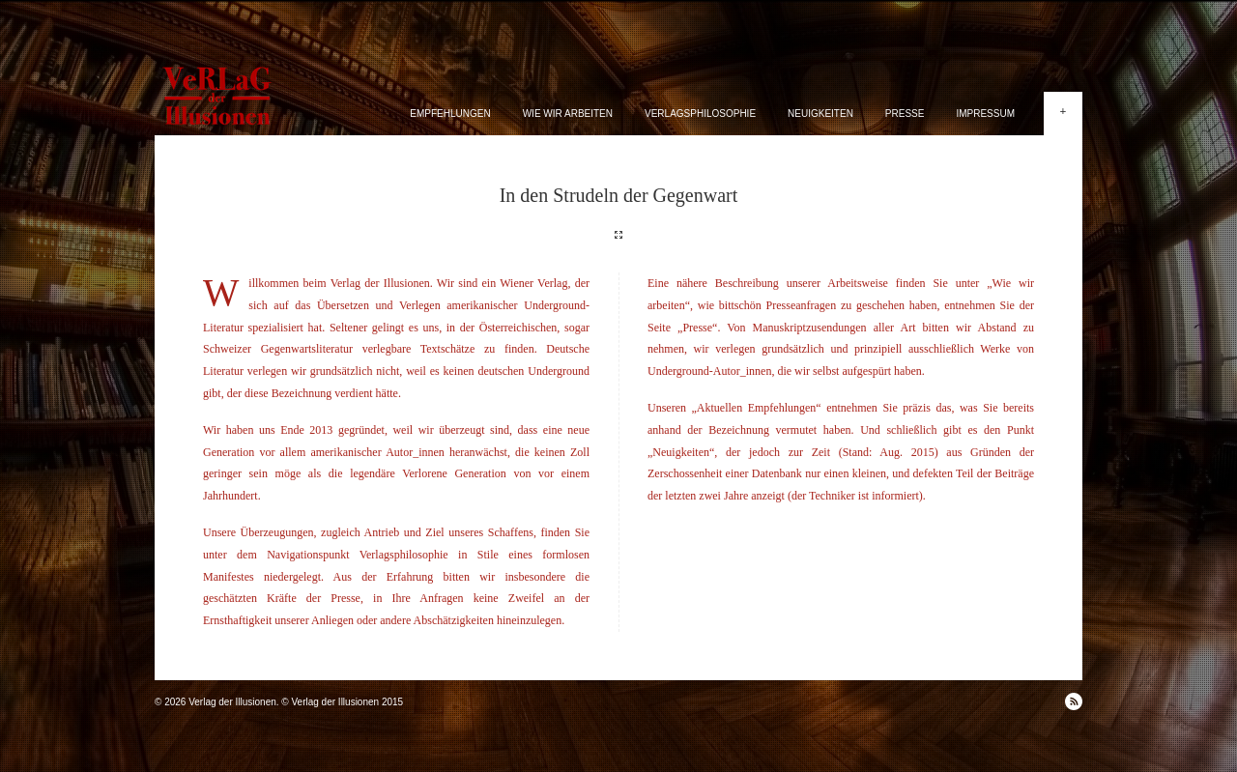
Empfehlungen (450, 113)
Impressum (985, 113)
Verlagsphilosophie (700, 113)
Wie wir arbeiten (568, 113)
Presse (905, 113)
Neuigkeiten (820, 113)
